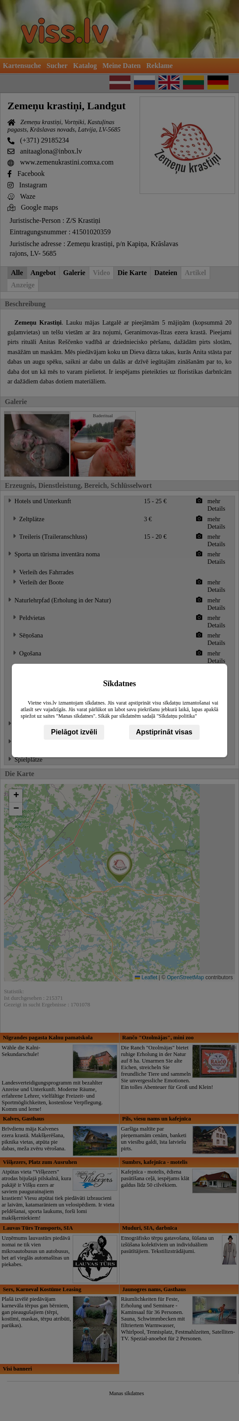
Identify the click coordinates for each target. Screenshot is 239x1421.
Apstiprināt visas (164, 732)
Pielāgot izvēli (74, 732)
